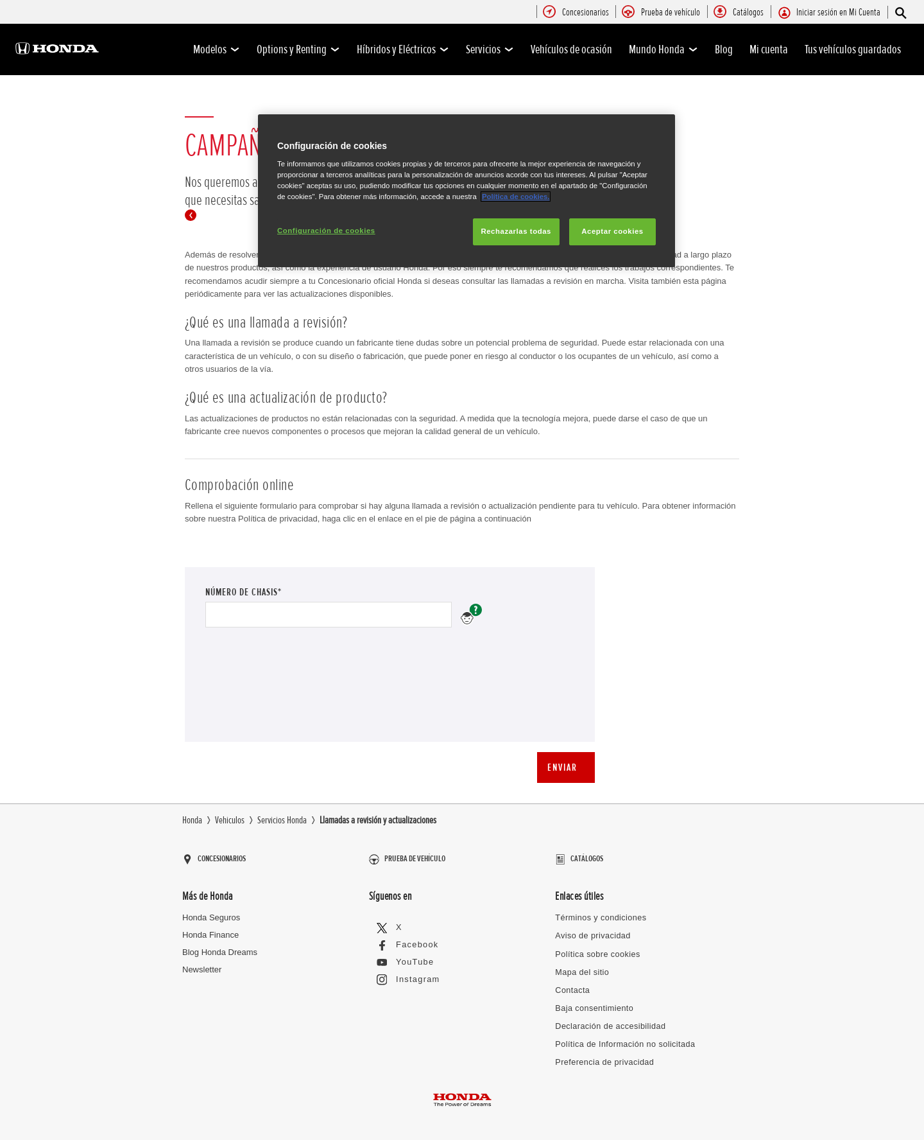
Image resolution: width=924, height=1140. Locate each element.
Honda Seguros (211, 911)
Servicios (490, 49)
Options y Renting (298, 49)
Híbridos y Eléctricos (403, 49)
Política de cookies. (516, 196)
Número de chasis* (267, 592)
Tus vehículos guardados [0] (853, 49)
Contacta (571, 982)
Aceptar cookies (612, 231)
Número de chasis (471, 614)
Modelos (216, 49)
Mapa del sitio (580, 964)
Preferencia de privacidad (602, 1053)
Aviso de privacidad (591, 929)
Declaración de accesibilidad (608, 1017)
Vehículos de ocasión (571, 49)
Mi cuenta (768, 49)
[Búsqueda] (900, 12)
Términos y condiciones (599, 911)
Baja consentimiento (592, 999)
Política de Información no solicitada (622, 1035)
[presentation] (302, 694)
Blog (724, 49)
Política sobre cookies (595, 947)
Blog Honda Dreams (219, 946)
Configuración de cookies (326, 230)
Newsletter (201, 964)
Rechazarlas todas (516, 231)
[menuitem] (585, 12)
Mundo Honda (663, 49)
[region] (466, 191)
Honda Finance (210, 929)
